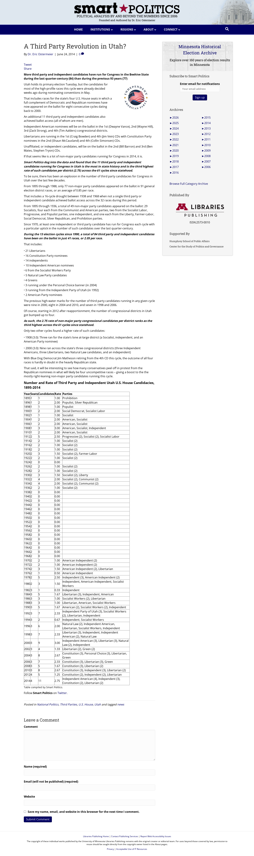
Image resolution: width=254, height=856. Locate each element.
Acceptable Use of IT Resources (131, 849)
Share (28, 69)
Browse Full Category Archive (189, 184)
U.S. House (85, 704)
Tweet (28, 65)
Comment (31, 727)
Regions (126, 29)
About (148, 29)
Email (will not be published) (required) (51, 781)
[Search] (227, 29)
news (120, 704)
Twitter (62, 693)
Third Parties (68, 704)
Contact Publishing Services (124, 836)
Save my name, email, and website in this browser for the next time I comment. (84, 812)
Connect (170, 29)
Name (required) (35, 766)
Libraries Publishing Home (96, 836)
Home (78, 29)
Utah (97, 704)
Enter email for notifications (200, 87)
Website (29, 796)
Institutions (100, 29)
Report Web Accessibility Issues (155, 836)
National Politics (48, 704)
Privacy (110, 849)
